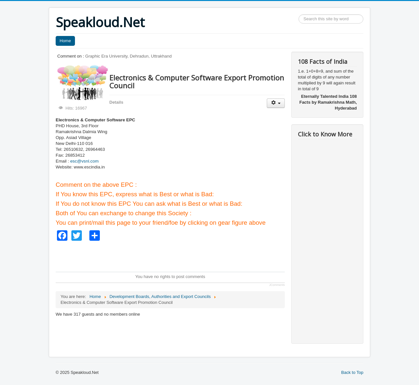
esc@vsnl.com (84, 161)
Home (65, 40)
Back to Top (352, 372)
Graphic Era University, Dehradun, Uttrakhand (128, 56)
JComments (277, 285)
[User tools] (276, 103)
